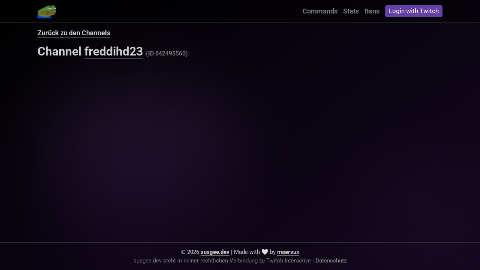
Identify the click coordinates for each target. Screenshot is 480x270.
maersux (288, 252)
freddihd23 (113, 51)
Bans (372, 11)
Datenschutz (331, 260)
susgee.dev (215, 252)
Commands (320, 11)
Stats (351, 11)
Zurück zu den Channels (74, 33)
